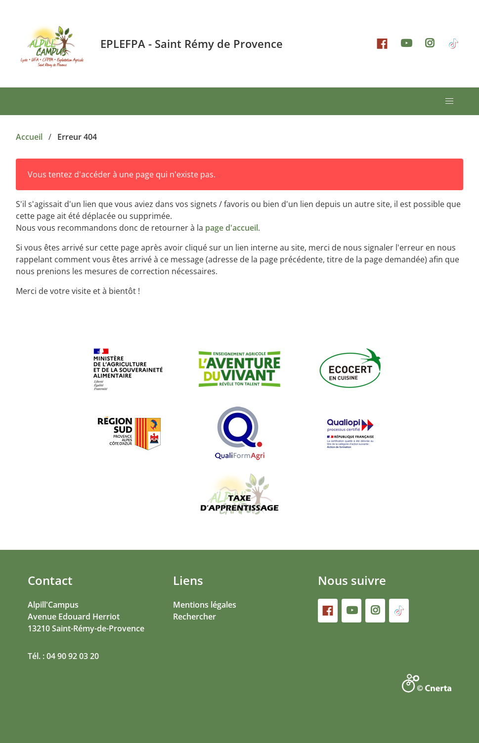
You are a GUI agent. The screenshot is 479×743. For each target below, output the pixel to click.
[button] (449, 101)
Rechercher (194, 616)
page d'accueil (231, 227)
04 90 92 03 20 (72, 656)
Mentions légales (204, 604)
